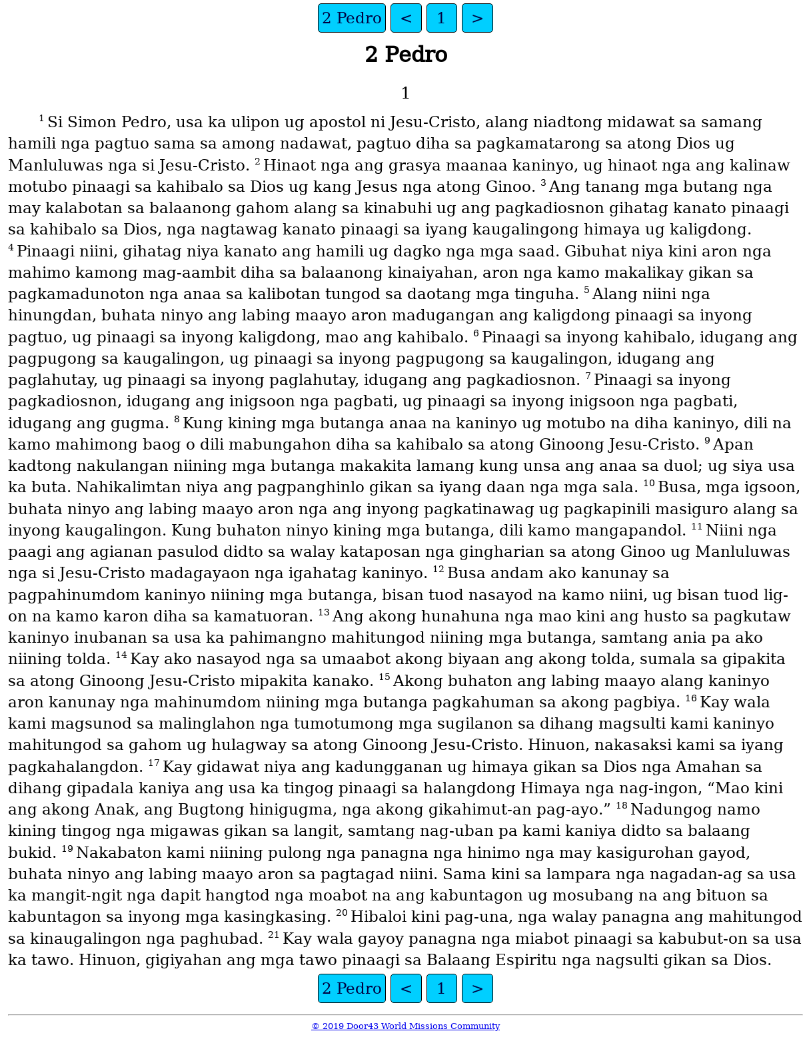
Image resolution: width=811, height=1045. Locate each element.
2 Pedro (352, 18)
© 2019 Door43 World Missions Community (405, 1026)
